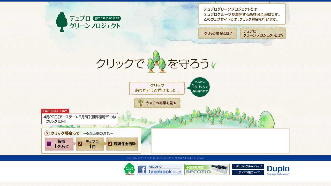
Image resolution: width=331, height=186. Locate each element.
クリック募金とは (217, 33)
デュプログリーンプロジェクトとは (263, 33)
